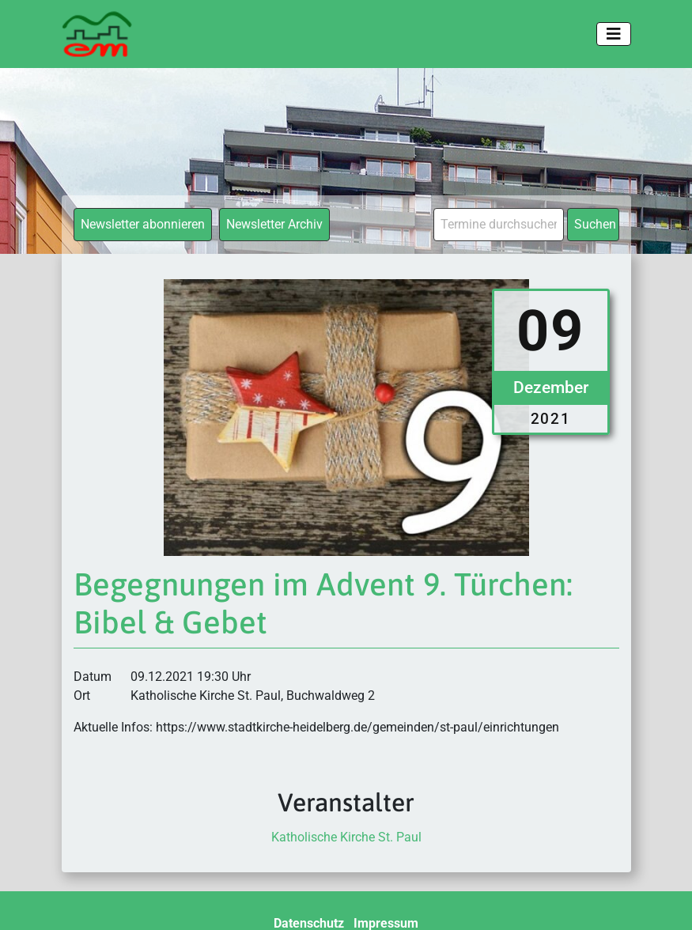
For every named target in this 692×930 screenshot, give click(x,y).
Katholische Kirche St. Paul (346, 837)
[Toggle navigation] (613, 34)
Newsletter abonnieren (143, 224)
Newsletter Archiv (274, 224)
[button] (35, 895)
